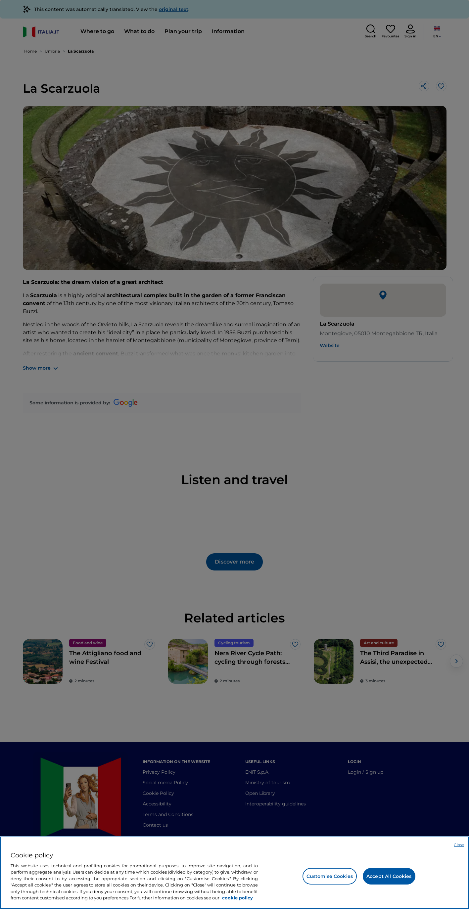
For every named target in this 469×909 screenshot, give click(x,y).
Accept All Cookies (389, 876)
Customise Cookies (329, 876)
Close (459, 844)
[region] (234, 872)
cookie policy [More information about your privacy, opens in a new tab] (237, 897)
